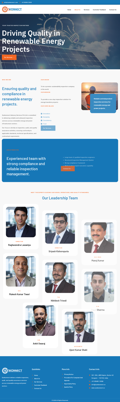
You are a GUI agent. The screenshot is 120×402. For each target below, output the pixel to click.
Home (71, 9)
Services (87, 9)
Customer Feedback (99, 9)
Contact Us (112, 9)
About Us (79, 9)
